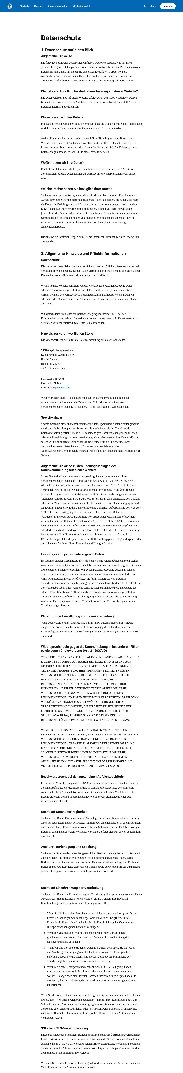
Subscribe (168, 6)
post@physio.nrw (60, 387)
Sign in (153, 6)
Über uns (38, 6)
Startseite (25, 6)
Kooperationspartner (58, 6)
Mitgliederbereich (81, 6)
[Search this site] (145, 6)
